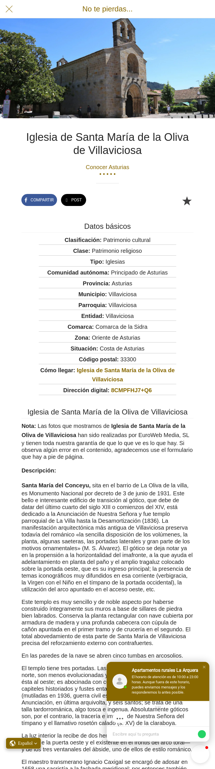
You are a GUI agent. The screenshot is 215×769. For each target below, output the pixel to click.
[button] (204, 667)
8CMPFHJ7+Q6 (131, 390)
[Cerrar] (9, 9)
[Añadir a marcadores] (187, 200)
